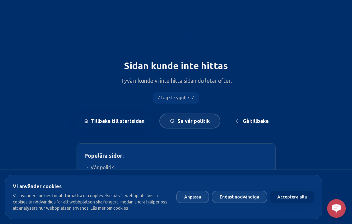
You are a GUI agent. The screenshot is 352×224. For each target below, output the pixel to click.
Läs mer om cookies (109, 208)
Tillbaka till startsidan (113, 121)
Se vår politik (190, 121)
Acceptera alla (292, 196)
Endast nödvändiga (239, 196)
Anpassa (192, 196)
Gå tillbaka (252, 121)
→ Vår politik (99, 167)
